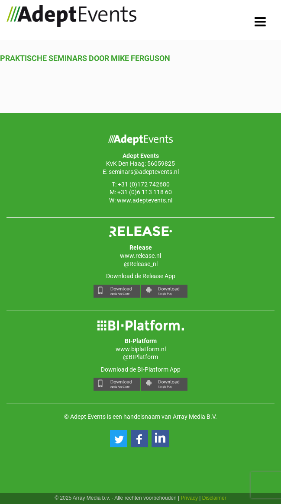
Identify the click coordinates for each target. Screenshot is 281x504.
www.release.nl (140, 255)
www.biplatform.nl (141, 349)
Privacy (189, 498)
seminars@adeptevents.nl (144, 171)
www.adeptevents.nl (144, 200)
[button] (118, 438)
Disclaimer (214, 498)
